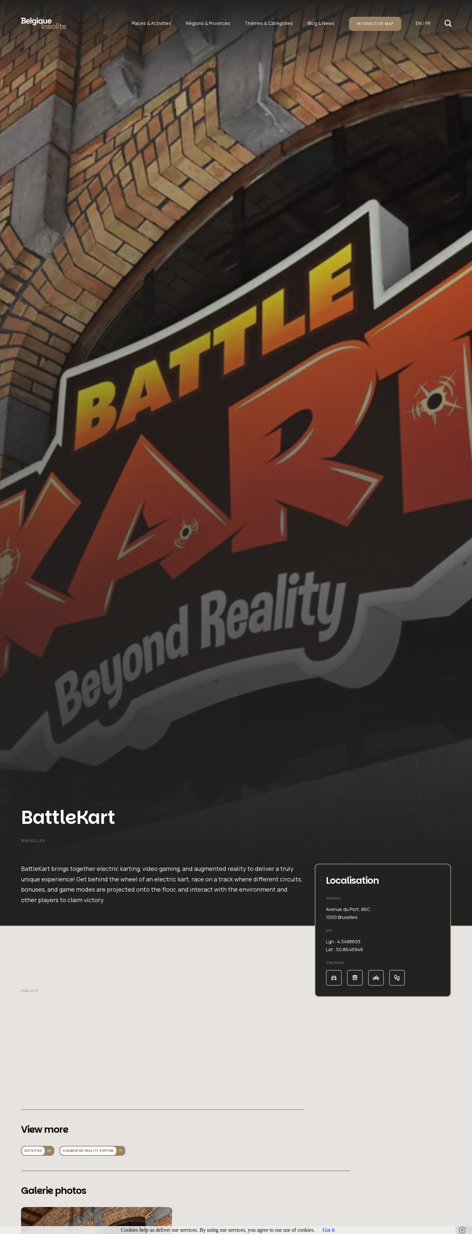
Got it (329, 1230)
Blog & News (321, 23)
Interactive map (375, 23)
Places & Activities (151, 23)
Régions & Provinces (208, 23)
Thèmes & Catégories (269, 23)
